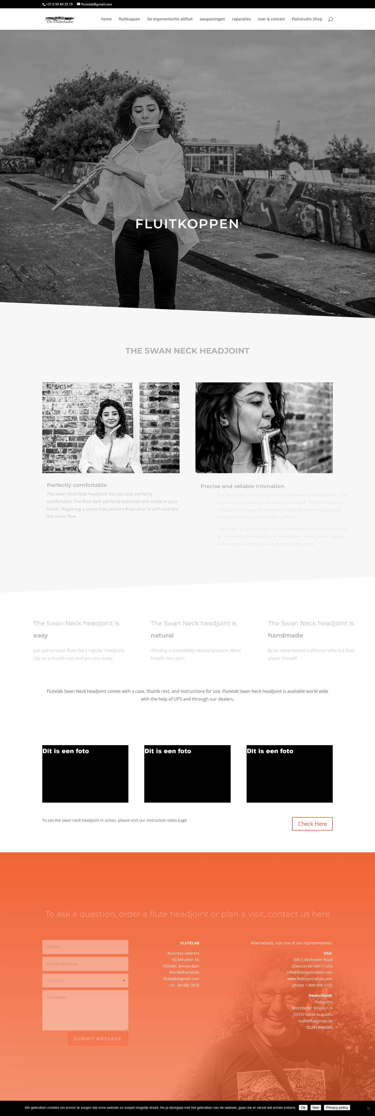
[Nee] (368, 1108)
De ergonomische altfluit (170, 19)
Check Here (312, 823)
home (106, 19)
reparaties (241, 19)
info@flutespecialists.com (310, 972)
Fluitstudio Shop (307, 19)
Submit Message (98, 1038)
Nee (316, 1108)
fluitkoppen (129, 19)
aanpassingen (212, 19)
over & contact (271, 19)
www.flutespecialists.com (310, 978)
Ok (303, 1108)
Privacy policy (337, 1108)
